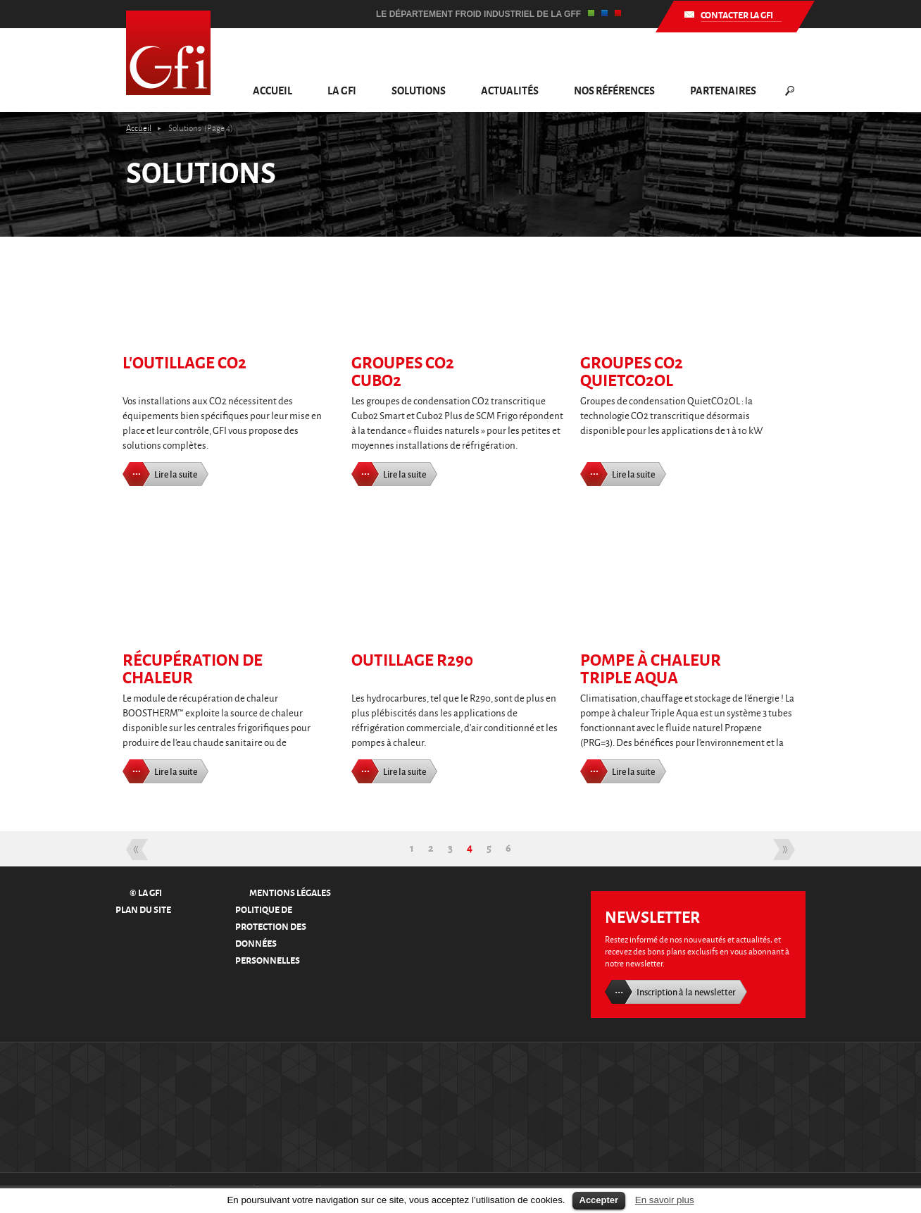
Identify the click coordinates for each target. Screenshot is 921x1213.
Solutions (418, 90)
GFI (168, 53)
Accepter (599, 1200)
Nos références (614, 90)
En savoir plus (664, 1200)
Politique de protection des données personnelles (270, 934)
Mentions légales (290, 892)
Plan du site (143, 909)
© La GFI (146, 892)
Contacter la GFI (737, 14)
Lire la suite (175, 474)
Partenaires (723, 90)
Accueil (272, 90)
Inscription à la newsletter (686, 991)
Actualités (510, 90)
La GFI (341, 90)
